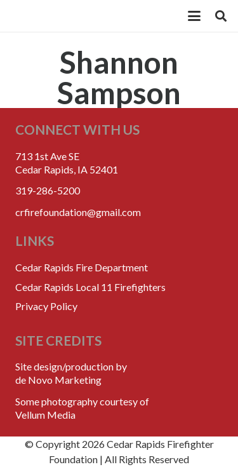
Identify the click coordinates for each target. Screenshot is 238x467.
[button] (194, 16)
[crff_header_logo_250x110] (89, 16)
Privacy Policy (46, 306)
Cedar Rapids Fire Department (81, 267)
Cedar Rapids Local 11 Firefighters (90, 287)
